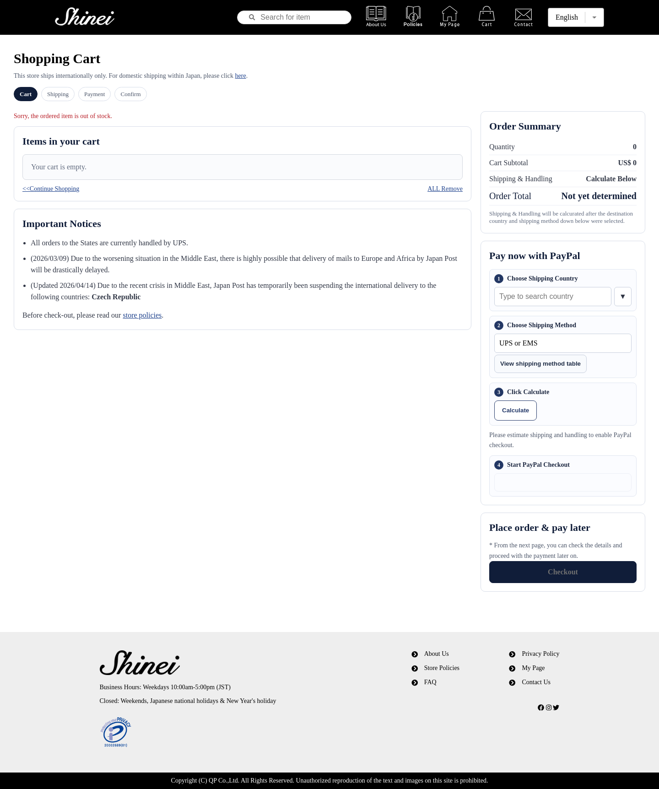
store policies (142, 315)
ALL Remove (445, 188)
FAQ (430, 682)
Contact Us (536, 682)
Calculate (515, 410)
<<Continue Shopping (50, 188)
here (240, 75)
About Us (436, 653)
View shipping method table (540, 363)
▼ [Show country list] (623, 296)
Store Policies (441, 668)
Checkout (563, 572)
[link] (221, 732)
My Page (533, 668)
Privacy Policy (540, 653)
